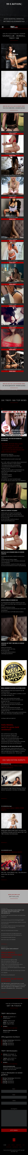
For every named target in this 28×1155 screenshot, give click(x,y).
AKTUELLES (8, 1146)
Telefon (14, 1100)
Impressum (16, 1150)
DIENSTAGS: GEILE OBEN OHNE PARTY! (12, 809)
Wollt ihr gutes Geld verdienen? (9, 948)
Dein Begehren (14, 1108)
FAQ (23, 1144)
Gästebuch (15, 1146)
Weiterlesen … (4, 798)
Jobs (20, 1146)
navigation (2, 27)
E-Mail (14, 1094)
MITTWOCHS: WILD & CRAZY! (11, 852)
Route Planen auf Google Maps (10, 1028)
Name (14, 1089)
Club (9, 1144)
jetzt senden (14, 1130)
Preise (13, 1144)
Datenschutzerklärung (8, 1150)
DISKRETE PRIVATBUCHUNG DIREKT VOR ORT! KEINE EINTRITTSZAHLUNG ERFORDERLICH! (12, 911)
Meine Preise (12, 133)
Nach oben (14, 1139)
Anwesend (18, 1144)
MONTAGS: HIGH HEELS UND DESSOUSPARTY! (11, 767)
